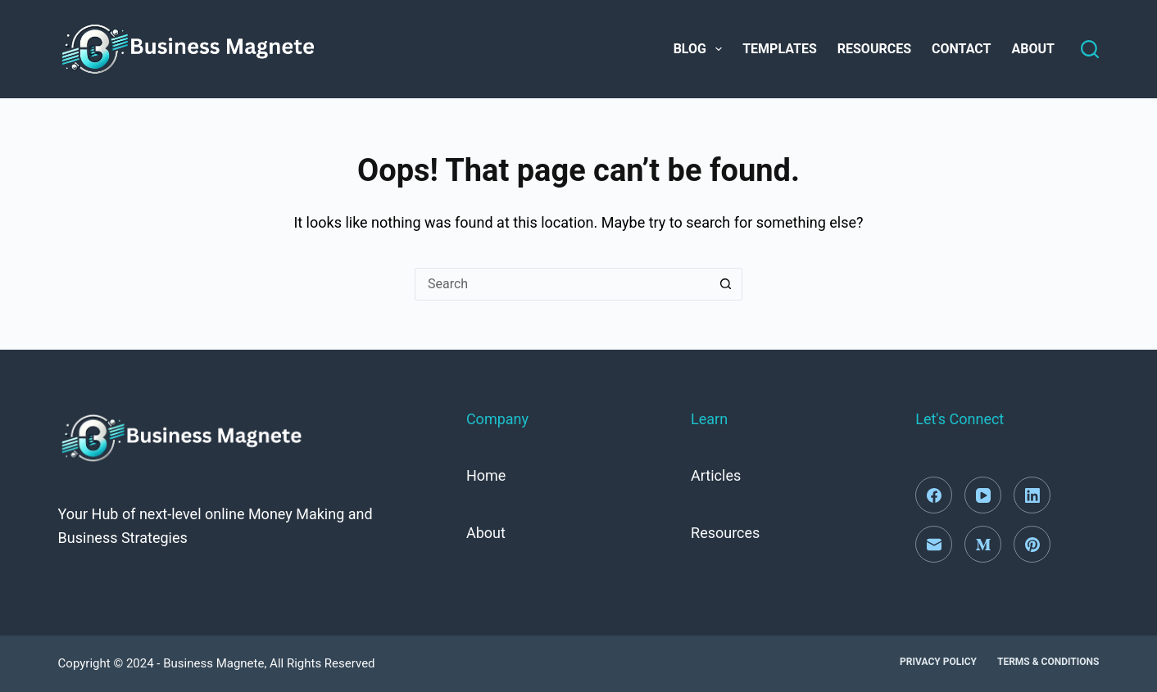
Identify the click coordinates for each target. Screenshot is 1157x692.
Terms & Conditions (1048, 661)
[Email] (933, 544)
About (1032, 49)
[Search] (1090, 49)
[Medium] (982, 544)
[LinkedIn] (1032, 495)
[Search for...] (562, 284)
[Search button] (726, 284)
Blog (701, 49)
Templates (779, 49)
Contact (961, 49)
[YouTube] (982, 495)
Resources (874, 49)
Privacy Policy (938, 661)
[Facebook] (933, 495)
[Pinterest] (1032, 544)
